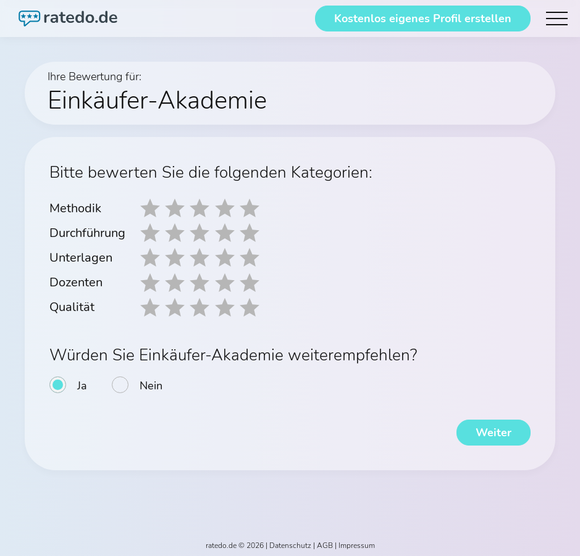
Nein (151, 385)
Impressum (356, 545)
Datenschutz (290, 545)
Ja (82, 385)
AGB (325, 545)
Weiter (493, 432)
